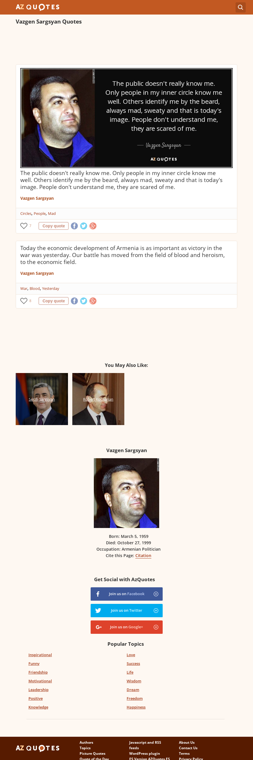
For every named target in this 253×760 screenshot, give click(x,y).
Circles (25, 213)
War (23, 288)
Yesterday (50, 288)
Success (133, 663)
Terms (184, 753)
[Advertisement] (121, 45)
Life (130, 672)
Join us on (126, 593)
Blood (35, 288)
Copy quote (53, 226)
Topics (85, 747)
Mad (52, 213)
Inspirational (40, 654)
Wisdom (134, 681)
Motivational (40, 681)
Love (131, 654)
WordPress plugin (144, 753)
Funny (34, 663)
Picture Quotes (92, 753)
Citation (143, 555)
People (40, 213)
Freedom (135, 698)
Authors (86, 742)
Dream (133, 689)
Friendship (38, 672)
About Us (187, 742)
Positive (35, 698)
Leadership (38, 689)
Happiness (136, 707)
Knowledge (38, 707)
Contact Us (188, 747)
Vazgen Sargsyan (37, 198)
